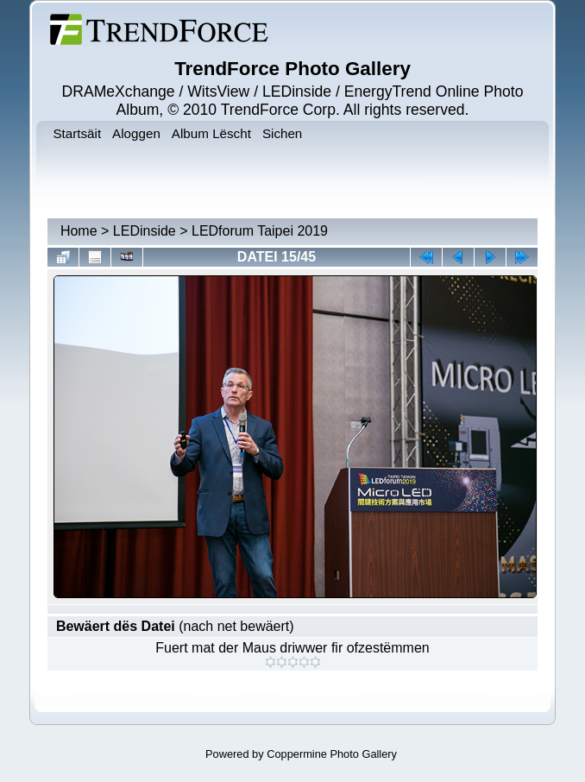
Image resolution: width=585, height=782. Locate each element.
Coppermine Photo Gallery (332, 753)
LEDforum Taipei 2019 (260, 231)
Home (79, 231)
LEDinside (144, 231)
